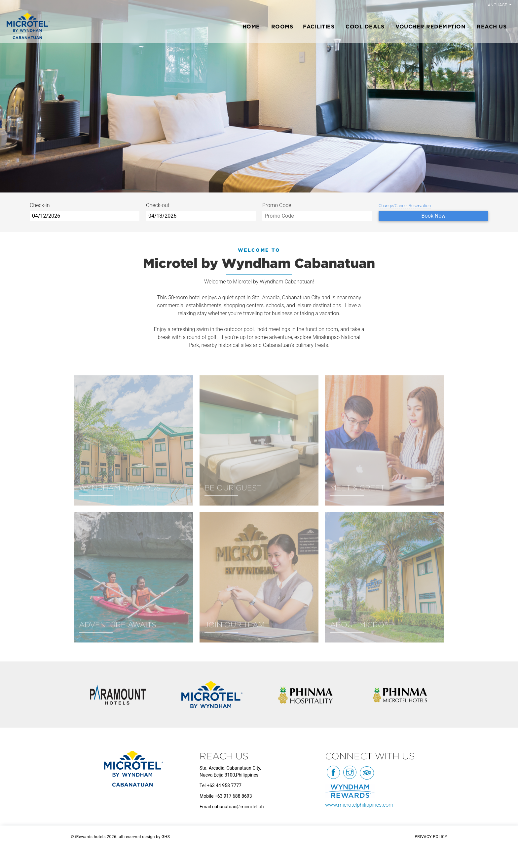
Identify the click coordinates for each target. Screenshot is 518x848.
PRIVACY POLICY (431, 836)
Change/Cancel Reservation (405, 205)
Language (497, 4)
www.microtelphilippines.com (359, 805)
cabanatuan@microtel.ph (238, 806)
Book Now (434, 216)
